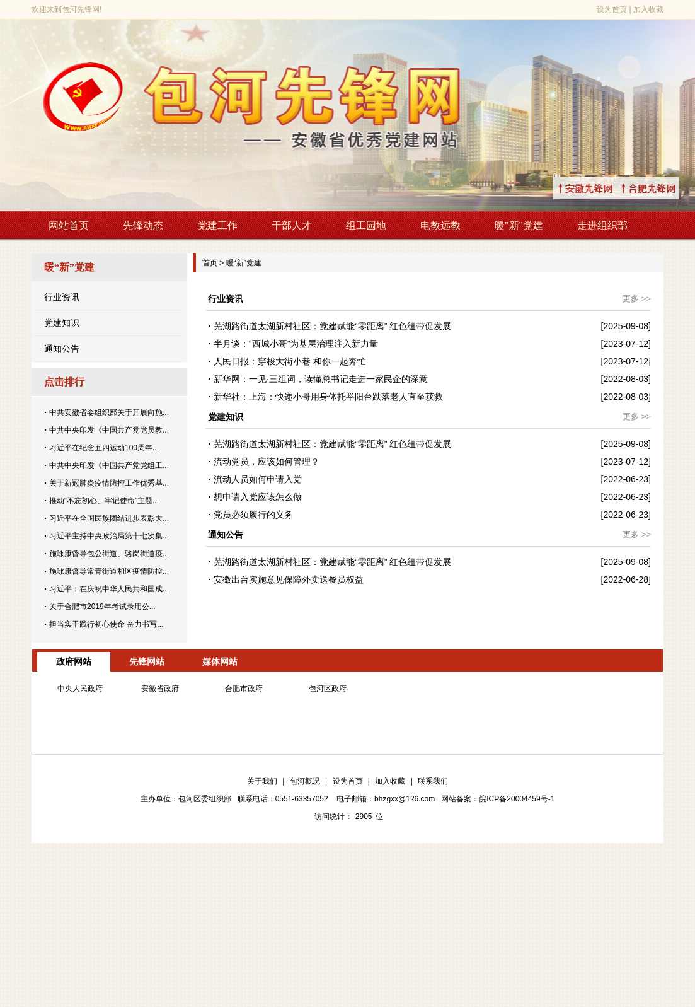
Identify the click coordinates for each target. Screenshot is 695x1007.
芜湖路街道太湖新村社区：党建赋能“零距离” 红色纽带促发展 (332, 326)
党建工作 (217, 225)
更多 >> (637, 298)
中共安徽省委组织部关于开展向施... (109, 412)
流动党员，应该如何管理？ (266, 462)
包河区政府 (328, 688)
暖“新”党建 (243, 263)
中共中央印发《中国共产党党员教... (109, 430)
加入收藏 (648, 9)
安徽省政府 (160, 688)
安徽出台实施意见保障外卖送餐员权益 (289, 579)
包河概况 (305, 781)
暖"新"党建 (519, 225)
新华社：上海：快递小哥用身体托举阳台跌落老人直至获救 (328, 397)
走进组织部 (602, 225)
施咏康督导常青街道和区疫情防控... (109, 571)
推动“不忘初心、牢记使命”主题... (104, 500)
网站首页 (69, 225)
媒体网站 (220, 661)
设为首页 (612, 9)
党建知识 (61, 323)
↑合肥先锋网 (663, 188)
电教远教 (440, 225)
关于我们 (262, 781)
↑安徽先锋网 (600, 188)
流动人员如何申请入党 (258, 479)
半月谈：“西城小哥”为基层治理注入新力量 (296, 344)
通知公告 (61, 349)
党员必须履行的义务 (253, 514)
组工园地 (366, 225)
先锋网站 (146, 661)
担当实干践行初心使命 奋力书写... (106, 624)
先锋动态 (143, 225)
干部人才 (292, 225)
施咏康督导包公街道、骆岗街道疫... (109, 553)
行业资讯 (61, 297)
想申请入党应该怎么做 (258, 497)
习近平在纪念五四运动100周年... (104, 447)
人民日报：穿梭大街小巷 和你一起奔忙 (290, 361)
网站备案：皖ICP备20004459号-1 (497, 799)
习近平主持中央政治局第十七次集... (109, 536)
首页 (209, 263)
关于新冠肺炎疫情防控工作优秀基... (109, 483)
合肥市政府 (244, 688)
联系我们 (433, 781)
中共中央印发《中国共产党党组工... (109, 465)
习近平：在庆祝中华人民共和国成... (109, 589)
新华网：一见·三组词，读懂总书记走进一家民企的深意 (321, 379)
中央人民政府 (80, 688)
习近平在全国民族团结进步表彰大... (109, 518)
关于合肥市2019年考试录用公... (102, 606)
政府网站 (73, 661)
